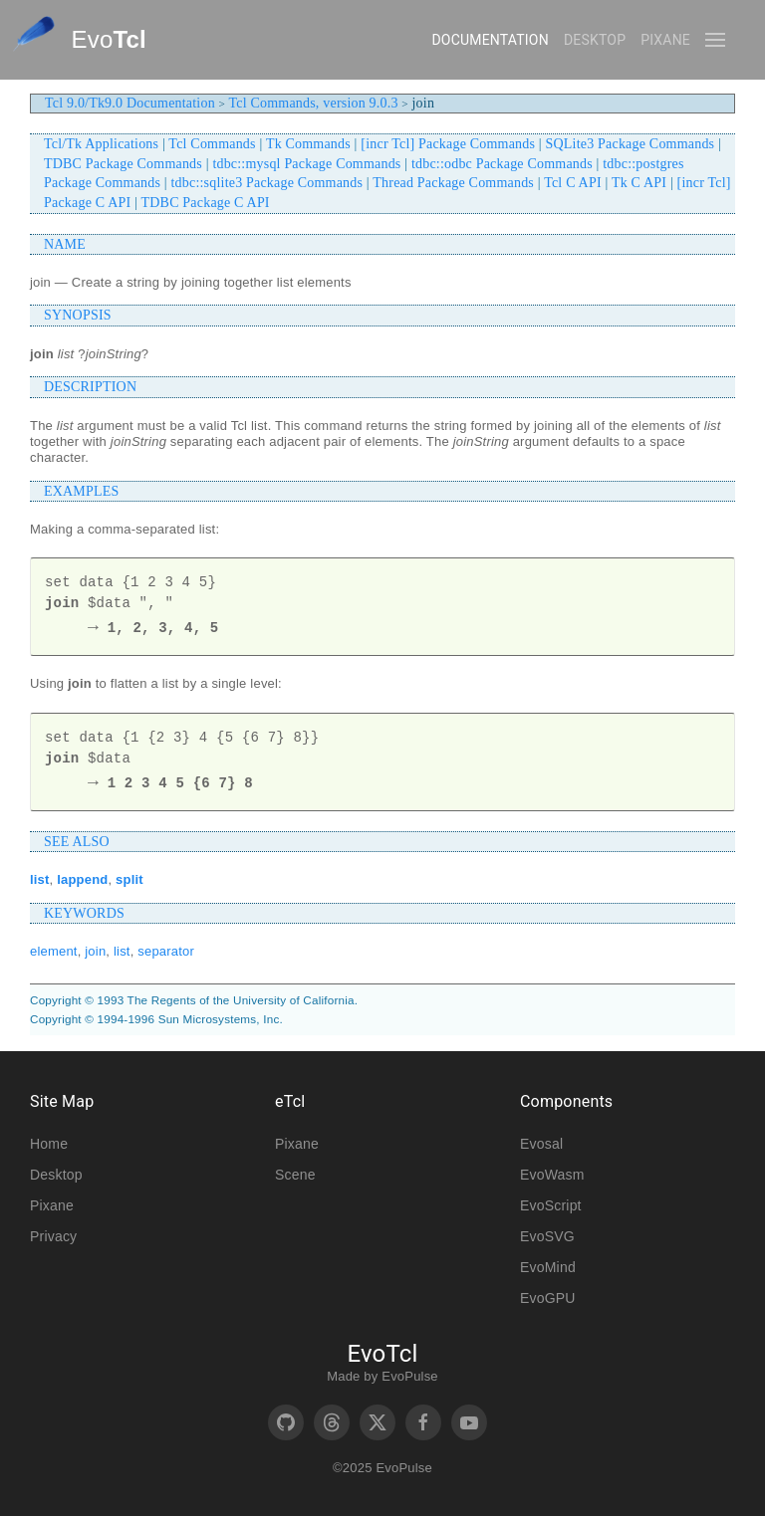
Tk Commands (308, 143)
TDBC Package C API (205, 202)
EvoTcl (382, 1354)
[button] (715, 40)
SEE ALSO (77, 841)
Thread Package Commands (453, 182)
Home (49, 1144)
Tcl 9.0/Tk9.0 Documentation (130, 103)
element (54, 951)
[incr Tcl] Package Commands (448, 143)
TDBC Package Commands (123, 163)
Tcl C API (573, 182)
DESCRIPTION (90, 386)
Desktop (595, 40)
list (40, 879)
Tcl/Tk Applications (101, 143)
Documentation (489, 40)
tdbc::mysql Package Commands (306, 163)
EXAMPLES (82, 491)
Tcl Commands (211, 143)
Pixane (665, 40)
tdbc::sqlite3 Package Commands (267, 182)
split (129, 879)
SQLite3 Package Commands (630, 143)
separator (165, 951)
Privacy (53, 1236)
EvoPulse (410, 1376)
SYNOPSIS (78, 315)
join (95, 951)
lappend (82, 879)
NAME (65, 244)
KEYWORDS (84, 913)
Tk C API (639, 182)
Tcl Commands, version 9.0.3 (313, 103)
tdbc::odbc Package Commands (502, 163)
